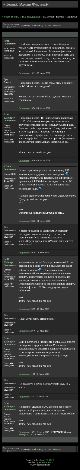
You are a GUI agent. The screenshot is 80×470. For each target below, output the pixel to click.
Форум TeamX (10, 16)
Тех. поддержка (31, 16)
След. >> (15, 26)
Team (50, 462)
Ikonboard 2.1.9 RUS (45, 460)
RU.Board (43, 462)
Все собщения (54, 25)
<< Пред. (7, 26)
